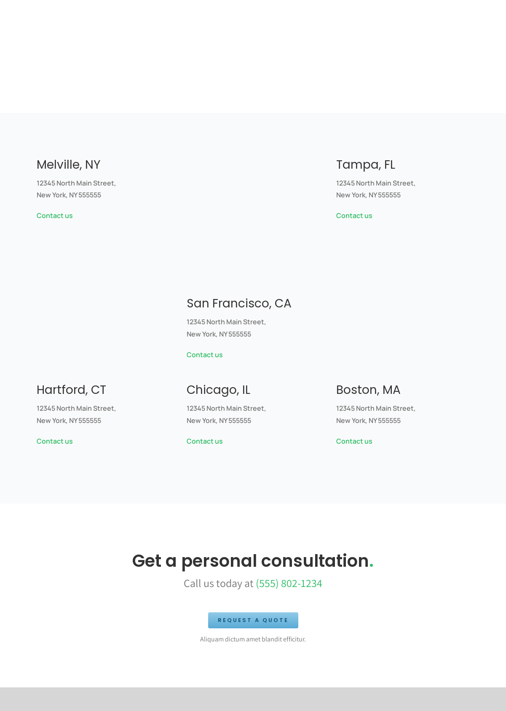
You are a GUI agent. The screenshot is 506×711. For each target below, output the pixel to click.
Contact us (55, 215)
